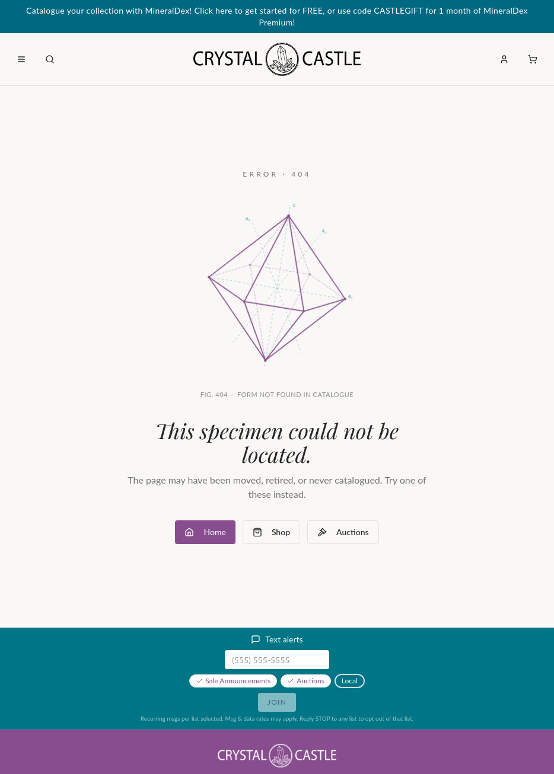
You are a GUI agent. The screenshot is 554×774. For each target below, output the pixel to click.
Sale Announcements (233, 680)
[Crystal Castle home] (276, 59)
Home (204, 532)
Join (277, 702)
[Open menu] (21, 59)
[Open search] (50, 59)
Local (350, 680)
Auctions (343, 532)
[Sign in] (504, 59)
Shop (271, 532)
